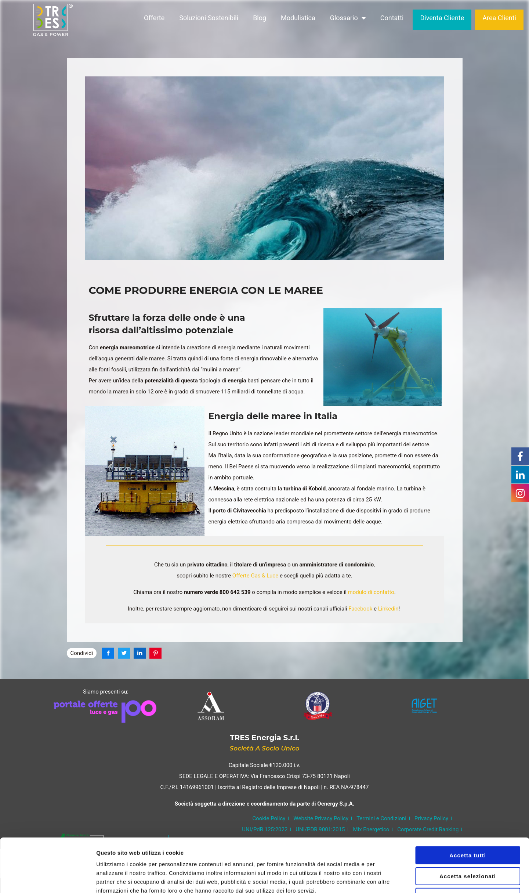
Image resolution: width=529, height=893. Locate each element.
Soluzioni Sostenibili (208, 20)
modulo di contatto (370, 592)
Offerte (154, 20)
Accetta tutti (467, 805)
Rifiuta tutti (468, 846)
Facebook (359, 608)
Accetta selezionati (467, 826)
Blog (259, 20)
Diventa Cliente (442, 20)
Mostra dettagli (386, 878)
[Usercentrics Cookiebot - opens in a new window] (47, 878)
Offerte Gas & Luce (254, 575)
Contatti (392, 20)
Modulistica (298, 20)
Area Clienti (499, 20)
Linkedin (388, 608)
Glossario (348, 20)
